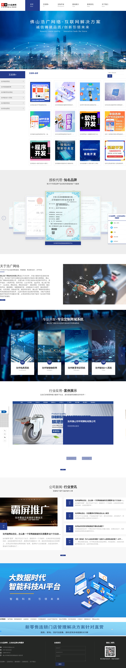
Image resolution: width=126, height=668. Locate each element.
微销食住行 (87, 620)
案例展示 (78, 5)
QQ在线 (116, 227)
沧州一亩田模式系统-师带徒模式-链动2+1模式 (115, 131)
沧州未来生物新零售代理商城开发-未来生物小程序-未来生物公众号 (115, 101)
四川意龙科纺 (72, 620)
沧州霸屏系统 (5, 103)
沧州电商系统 (5, 81)
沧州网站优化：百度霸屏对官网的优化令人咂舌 (92, 512)
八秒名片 (80, 620)
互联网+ (49, 5)
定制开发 (63, 5)
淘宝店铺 (116, 236)
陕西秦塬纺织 (18, 620)
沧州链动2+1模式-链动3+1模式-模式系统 (40, 160)
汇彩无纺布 (33, 620)
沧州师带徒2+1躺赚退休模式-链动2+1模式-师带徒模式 (90, 131)
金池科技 (26, 620)
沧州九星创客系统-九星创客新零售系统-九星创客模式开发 (115, 160)
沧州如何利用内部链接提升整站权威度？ (89, 525)
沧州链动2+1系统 (6, 97)
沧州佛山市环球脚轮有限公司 (82, 418)
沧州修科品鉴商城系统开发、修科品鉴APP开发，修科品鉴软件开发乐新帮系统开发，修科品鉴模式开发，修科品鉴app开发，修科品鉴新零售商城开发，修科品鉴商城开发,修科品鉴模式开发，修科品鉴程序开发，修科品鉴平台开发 (40, 131)
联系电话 (116, 241)
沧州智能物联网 (6, 87)
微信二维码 (116, 223)
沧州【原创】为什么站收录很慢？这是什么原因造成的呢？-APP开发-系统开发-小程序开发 (99, 538)
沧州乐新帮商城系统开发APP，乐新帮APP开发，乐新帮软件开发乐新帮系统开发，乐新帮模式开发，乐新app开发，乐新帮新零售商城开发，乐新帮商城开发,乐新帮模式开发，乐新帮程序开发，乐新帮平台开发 (65, 131)
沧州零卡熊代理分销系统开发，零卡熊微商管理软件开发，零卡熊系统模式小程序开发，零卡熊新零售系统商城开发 (90, 101)
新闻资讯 (93, 5)
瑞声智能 (10, 620)
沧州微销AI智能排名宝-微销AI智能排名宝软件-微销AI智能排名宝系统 (65, 160)
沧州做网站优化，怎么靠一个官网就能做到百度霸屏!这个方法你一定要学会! (32, 533)
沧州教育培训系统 (7, 92)
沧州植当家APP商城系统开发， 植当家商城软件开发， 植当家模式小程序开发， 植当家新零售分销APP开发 (40, 101)
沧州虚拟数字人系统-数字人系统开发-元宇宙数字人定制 (90, 160)
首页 (35, 5)
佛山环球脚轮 (63, 620)
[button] (2, 38)
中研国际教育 (42, 620)
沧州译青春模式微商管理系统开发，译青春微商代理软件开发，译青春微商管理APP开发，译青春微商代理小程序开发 (65, 101)
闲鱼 (115, 232)
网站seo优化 (95, 620)
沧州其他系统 (5, 108)
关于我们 (107, 5)
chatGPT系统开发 (52, 620)
